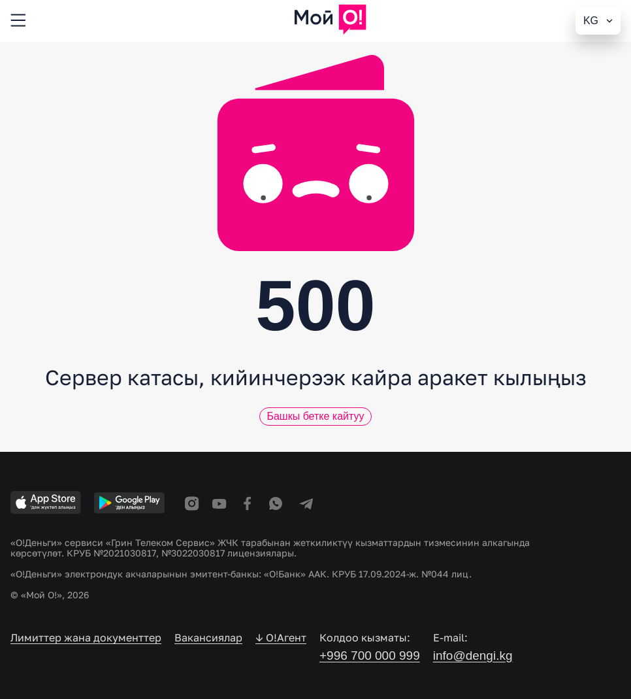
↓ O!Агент (280, 638)
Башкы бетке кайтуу (315, 416)
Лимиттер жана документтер (85, 638)
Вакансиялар (208, 638)
